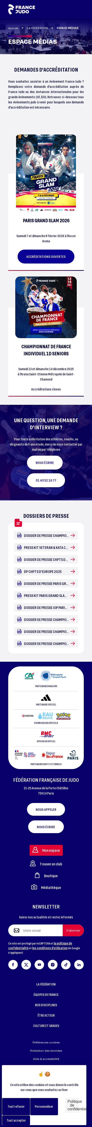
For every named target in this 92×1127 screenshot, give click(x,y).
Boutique (46, 875)
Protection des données (46, 1050)
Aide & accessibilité (46, 1058)
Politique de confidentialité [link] (73, 1105)
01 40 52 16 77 (46, 480)
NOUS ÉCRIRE (45, 462)
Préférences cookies (46, 1042)
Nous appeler (46, 809)
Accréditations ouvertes (46, 256)
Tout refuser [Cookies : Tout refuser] (16, 1106)
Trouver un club (46, 863)
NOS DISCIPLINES (46, 1005)
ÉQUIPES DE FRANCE (46, 995)
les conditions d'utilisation (50, 948)
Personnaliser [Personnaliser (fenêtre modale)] (44, 1106)
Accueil (13, 28)
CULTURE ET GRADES (46, 1026)
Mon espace (46, 850)
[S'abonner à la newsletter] (73, 930)
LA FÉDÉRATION (37, 28)
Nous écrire (46, 827)
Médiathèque (46, 887)
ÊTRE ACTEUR (46, 1015)
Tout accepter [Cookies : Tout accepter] (16, 1120)
